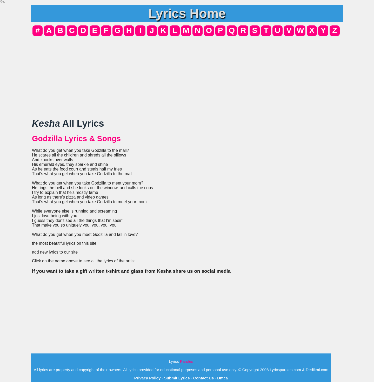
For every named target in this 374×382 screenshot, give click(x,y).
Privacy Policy (147, 378)
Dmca (222, 378)
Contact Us (203, 378)
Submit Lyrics (177, 378)
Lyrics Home (187, 13)
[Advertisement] (187, 75)
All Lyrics (68, 123)
